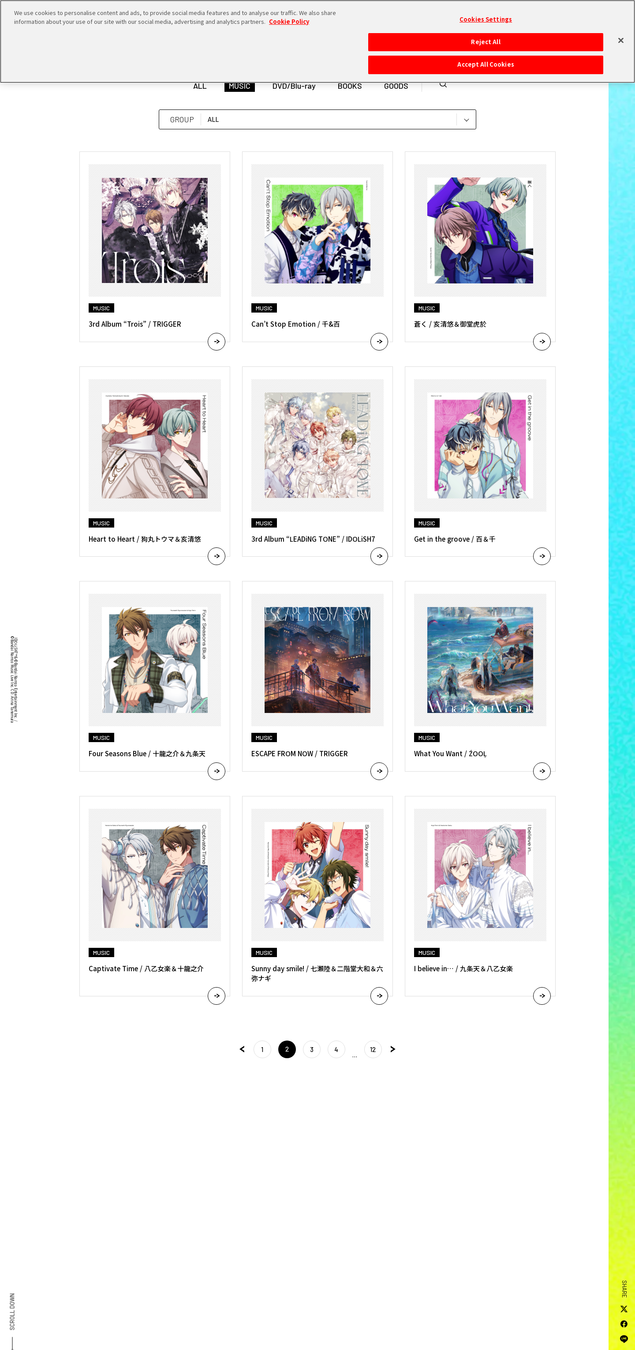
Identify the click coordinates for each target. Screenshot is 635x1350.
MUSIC (239, 86)
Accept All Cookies (485, 62)
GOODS (396, 86)
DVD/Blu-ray (294, 86)
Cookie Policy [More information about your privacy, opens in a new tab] (289, 19)
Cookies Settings (485, 17)
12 (373, 1049)
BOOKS (350, 86)
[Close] (621, 37)
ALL (200, 86)
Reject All (485, 39)
